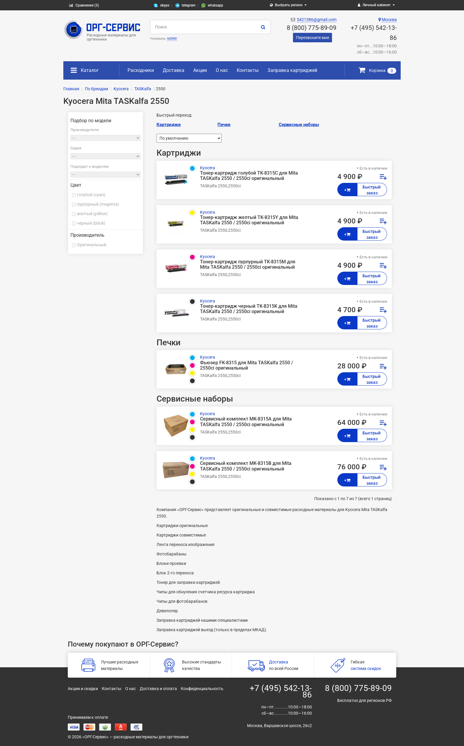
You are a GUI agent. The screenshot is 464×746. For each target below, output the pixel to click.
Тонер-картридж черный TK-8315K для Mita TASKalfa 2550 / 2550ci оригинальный (248, 309)
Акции (200, 70)
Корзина (377, 70)
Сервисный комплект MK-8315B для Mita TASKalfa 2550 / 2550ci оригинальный (245, 466)
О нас (222, 70)
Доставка (173, 70)
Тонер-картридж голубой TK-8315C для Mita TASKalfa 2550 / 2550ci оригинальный (249, 175)
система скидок (366, 668)
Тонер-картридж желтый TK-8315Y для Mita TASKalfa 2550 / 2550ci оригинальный (249, 220)
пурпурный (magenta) (98, 204)
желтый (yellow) (92, 213)
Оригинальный (91, 244)
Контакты (248, 70)
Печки (224, 124)
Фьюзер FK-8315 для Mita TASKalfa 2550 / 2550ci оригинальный (246, 365)
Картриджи (169, 124)
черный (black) (91, 223)
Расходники (141, 70)
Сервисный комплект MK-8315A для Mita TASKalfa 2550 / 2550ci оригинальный (246, 421)
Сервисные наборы (299, 124)
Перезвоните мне (312, 37)
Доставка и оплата (158, 688)
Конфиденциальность (202, 688)
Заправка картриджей (292, 70)
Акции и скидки (83, 688)
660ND (172, 39)
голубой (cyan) (91, 194)
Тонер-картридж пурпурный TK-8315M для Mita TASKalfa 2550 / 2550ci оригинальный (247, 264)
